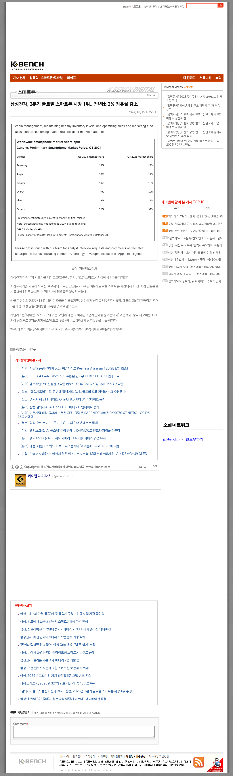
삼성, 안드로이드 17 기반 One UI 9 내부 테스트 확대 (192, 232)
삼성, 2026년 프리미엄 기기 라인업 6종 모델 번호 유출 (54, 676)
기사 (207, 208)
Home (151, 95)
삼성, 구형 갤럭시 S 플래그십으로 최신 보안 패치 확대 (53, 668)
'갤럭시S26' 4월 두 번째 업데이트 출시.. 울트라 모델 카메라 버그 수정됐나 (192, 239)
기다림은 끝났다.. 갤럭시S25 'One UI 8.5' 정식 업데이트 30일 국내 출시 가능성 (192, 218)
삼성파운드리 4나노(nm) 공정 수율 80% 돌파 (191, 261)
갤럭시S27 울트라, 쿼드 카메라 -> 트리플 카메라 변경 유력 (191, 282)
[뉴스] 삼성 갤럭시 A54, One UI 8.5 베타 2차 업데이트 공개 (58, 407)
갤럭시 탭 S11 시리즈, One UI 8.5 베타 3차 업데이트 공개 (191, 275)
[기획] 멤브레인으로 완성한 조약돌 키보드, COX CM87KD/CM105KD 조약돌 (70, 384)
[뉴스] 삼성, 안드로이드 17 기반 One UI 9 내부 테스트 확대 (58, 423)
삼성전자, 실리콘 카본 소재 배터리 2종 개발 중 (48, 660)
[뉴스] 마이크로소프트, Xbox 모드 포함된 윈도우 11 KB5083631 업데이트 (68, 376)
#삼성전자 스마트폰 (26, 349)
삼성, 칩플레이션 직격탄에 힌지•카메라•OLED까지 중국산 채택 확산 (64, 629)
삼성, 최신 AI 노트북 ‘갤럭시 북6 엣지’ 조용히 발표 (192, 246)
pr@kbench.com (62, 476)
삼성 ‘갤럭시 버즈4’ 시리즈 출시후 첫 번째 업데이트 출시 (192, 254)
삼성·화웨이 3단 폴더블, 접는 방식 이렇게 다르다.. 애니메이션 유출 (62, 699)
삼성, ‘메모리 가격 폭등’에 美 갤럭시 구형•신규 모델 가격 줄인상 (61, 614)
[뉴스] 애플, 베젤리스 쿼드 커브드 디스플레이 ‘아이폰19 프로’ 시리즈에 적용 (69, 446)
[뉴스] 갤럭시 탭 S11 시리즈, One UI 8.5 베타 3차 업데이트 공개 (61, 399)
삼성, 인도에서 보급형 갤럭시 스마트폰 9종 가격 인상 (53, 621)
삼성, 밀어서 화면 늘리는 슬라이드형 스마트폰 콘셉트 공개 (56, 652)
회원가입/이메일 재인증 (172, 7)
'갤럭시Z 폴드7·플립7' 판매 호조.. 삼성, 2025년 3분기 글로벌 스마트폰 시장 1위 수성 (75, 691)
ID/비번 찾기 (150, 7)
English (127, 7)
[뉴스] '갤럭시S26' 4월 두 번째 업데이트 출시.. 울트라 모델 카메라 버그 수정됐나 (71, 392)
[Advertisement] (116, 42)
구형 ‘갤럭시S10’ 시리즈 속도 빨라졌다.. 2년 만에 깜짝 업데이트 (192, 225)
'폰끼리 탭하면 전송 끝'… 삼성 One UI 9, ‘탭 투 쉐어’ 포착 (56, 645)
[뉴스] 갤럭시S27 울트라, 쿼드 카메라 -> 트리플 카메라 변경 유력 (62, 438)
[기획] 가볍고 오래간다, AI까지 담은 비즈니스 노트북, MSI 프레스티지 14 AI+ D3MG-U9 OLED (82, 454)
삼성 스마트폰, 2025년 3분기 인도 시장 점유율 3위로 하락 (57, 683)
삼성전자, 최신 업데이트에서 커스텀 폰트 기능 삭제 (51, 637)
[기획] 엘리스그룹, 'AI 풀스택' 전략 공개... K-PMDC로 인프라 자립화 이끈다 (69, 431)
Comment (21, 724)
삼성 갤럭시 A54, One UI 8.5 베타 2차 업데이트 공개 (191, 268)
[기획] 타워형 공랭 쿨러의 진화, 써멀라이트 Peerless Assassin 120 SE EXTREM (73, 368)
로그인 (137, 6)
